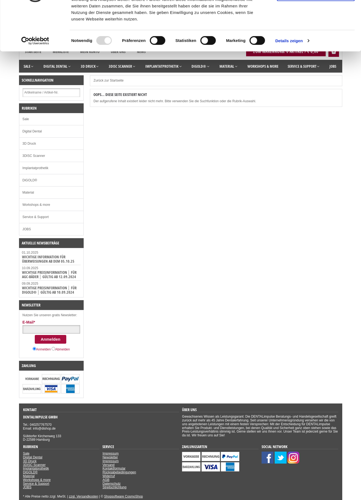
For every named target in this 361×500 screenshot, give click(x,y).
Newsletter (110, 457)
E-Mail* (29, 322)
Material (28, 192)
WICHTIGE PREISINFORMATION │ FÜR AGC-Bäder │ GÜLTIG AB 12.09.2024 (49, 274)
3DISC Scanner (34, 156)
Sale (26, 119)
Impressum (110, 453)
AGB (105, 480)
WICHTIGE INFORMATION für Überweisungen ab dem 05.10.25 (48, 259)
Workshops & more (36, 205)
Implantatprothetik (35, 168)
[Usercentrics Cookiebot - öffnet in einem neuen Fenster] (35, 81)
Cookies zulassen (316, 13)
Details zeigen (289, 81)
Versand (108, 465)
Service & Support (36, 217)
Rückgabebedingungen (119, 472)
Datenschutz (111, 484)
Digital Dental (32, 131)
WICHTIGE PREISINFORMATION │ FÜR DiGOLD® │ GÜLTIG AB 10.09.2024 (49, 290)
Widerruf (108, 476)
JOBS (27, 229)
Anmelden (51, 339)
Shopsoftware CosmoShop (123, 496)
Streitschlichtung (114, 487)
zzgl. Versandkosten (83, 496)
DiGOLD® (30, 180)
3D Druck (29, 143)
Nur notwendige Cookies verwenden (316, 31)
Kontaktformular (113, 468)
